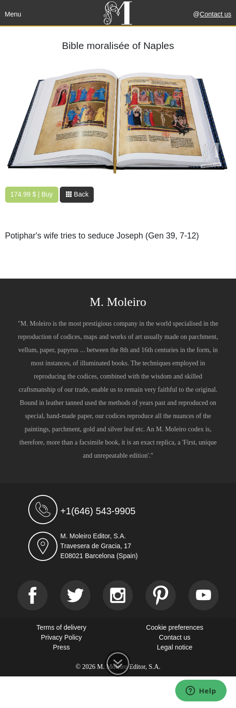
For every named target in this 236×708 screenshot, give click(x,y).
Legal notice (175, 647)
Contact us (215, 14)
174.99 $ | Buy (31, 194)
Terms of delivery (61, 627)
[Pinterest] (161, 595)
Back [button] (77, 194)
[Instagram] (118, 595)
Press (61, 647)
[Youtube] (203, 595)
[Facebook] (32, 595)
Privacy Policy (61, 637)
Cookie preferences (174, 627)
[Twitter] (75, 595)
